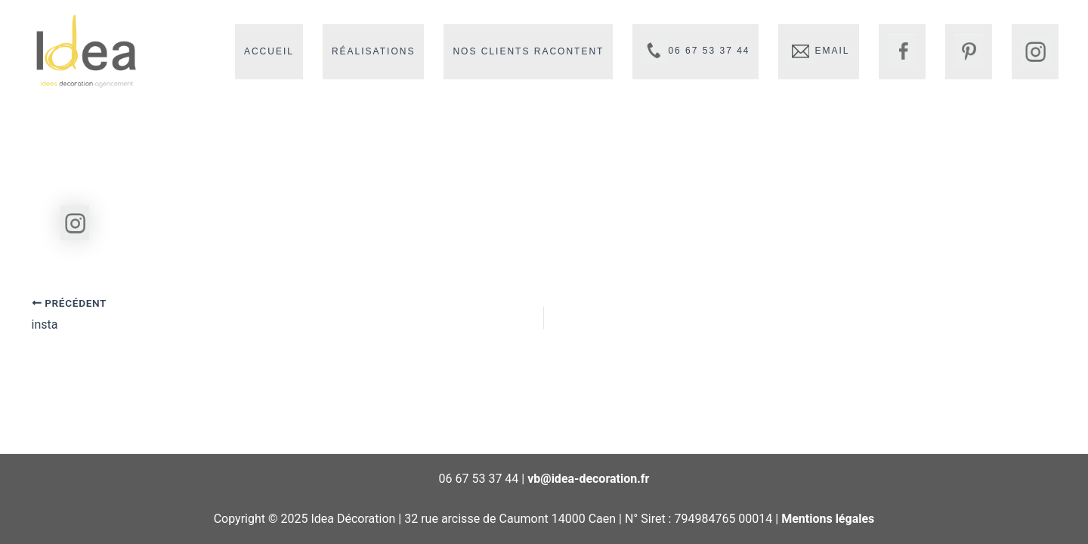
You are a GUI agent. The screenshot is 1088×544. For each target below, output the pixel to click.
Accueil (269, 51)
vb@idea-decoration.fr (588, 478)
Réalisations (373, 51)
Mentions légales (827, 519)
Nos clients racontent (528, 51)
